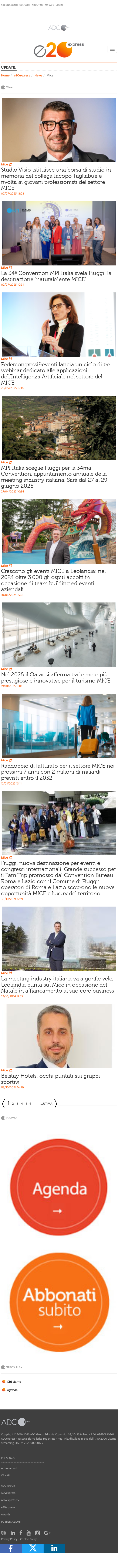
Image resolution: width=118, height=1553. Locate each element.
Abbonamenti (9, 5)
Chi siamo (14, 1382)
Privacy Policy (9, 1539)
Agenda (12, 1390)
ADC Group (8, 1485)
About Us (37, 5)
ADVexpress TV (10, 1500)
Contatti (24, 5)
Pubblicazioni (11, 1521)
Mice (7, 164)
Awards (5, 1514)
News (38, 75)
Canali (5, 1475)
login (59, 5)
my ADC (49, 5)
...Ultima (46, 1104)
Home (5, 75)
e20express (22, 75)
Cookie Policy (28, 1539)
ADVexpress (8, 1492)
